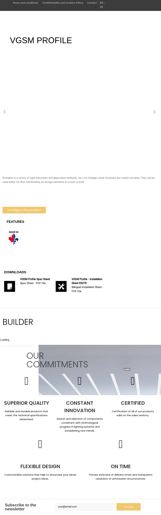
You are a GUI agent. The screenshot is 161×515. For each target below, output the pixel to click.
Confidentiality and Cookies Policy (62, 2)
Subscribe (129, 507)
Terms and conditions (25, 2)
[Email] (86, 507)
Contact (92, 2)
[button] (24, 210)
